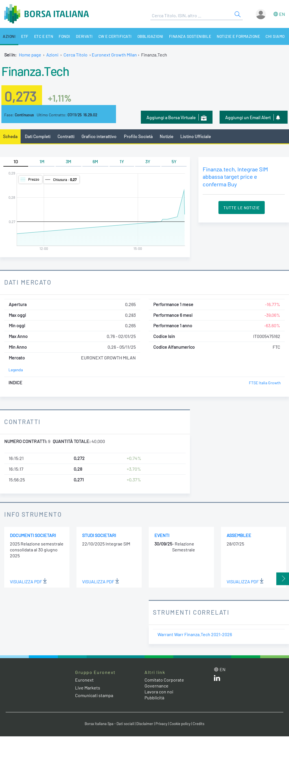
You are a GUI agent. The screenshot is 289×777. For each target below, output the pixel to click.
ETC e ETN (43, 36)
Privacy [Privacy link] (161, 723)
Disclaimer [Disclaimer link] (144, 723)
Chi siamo (275, 36)
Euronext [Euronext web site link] (84, 679)
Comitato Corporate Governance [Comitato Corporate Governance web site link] (164, 682)
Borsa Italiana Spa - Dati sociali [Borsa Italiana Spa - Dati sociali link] (109, 723)
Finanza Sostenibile (190, 36)
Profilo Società (138, 136)
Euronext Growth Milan (114, 54)
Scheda (10, 136)
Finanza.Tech (35, 70)
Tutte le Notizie (242, 207)
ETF (25, 36)
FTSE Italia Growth (265, 382)
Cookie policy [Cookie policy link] (180, 723)
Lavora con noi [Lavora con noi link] (158, 691)
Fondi (64, 36)
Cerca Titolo (75, 54)
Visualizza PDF (28, 581)
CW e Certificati (115, 36)
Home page (30, 54)
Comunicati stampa (94, 695)
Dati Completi (38, 136)
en (282, 14)
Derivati (84, 36)
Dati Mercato (27, 282)
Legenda (15, 369)
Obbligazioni (150, 36)
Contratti (66, 136)
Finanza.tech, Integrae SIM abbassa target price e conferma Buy (235, 176)
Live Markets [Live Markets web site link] (87, 687)
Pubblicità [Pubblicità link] (154, 697)
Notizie (166, 136)
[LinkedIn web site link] (217, 679)
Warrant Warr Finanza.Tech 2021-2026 (194, 634)
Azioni (9, 36)
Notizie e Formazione (238, 36)
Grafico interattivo (99, 136)
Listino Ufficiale (195, 136)
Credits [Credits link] (198, 723)
